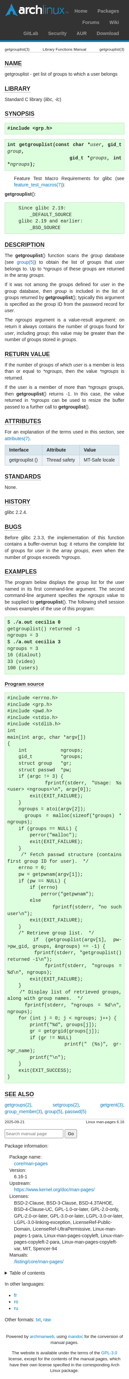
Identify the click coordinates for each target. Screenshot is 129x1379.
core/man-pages (31, 1163)
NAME (13, 63)
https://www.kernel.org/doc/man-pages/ (54, 1189)
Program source (24, 684)
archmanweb (42, 1336)
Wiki (114, 22)
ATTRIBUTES (23, 421)
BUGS (13, 527)
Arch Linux (36, 10)
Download (108, 33)
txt (38, 1319)
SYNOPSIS (19, 113)
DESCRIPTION (25, 244)
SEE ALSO (19, 1094)
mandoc (75, 1336)
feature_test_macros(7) (38, 184)
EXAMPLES (21, 571)
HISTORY (17, 501)
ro (16, 1301)
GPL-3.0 (109, 1352)
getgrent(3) (111, 1105)
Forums (90, 22)
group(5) (25, 262)
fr (15, 1295)
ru (16, 1308)
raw (47, 1319)
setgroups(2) (66, 1105)
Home (80, 11)
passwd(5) (76, 1111)
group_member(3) (23, 1111)
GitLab (30, 33)
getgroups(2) (18, 1105)
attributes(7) (17, 438)
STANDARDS (23, 476)
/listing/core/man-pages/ (39, 1261)
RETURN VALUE (27, 354)
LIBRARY (17, 88)
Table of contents (27, 1273)
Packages (108, 11)
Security (57, 33)
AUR (82, 33)
